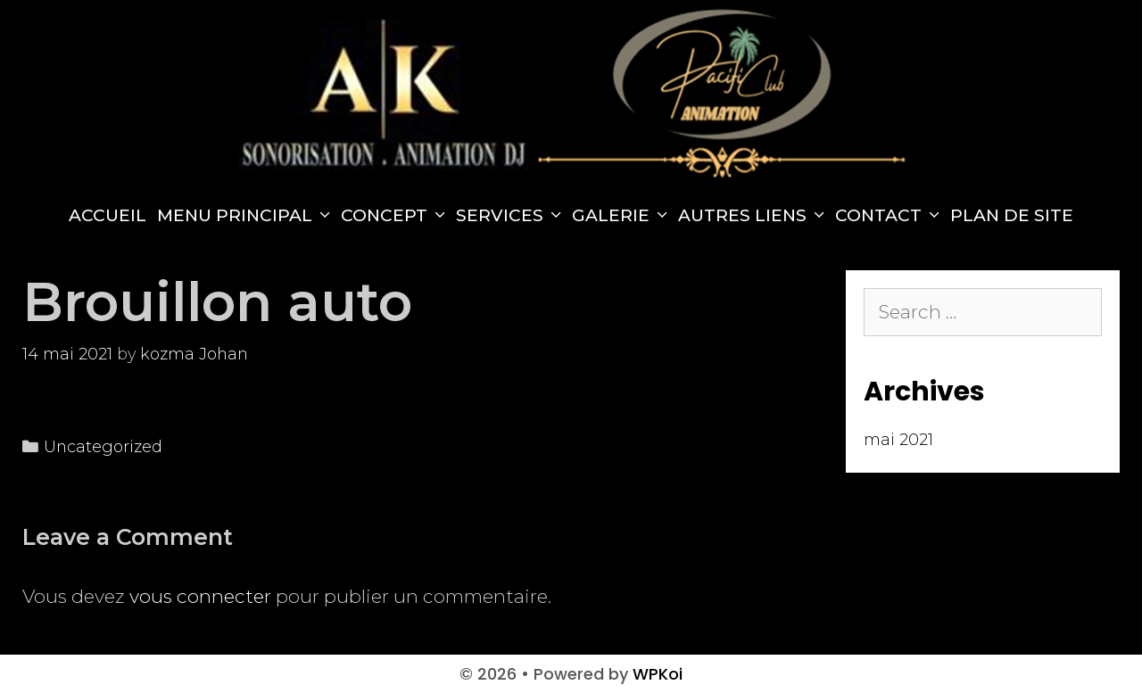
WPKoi (658, 674)
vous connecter (200, 596)
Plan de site (1011, 215)
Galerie (622, 216)
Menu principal (246, 216)
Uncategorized (103, 446)
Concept (396, 216)
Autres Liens (754, 216)
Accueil (107, 215)
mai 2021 (898, 440)
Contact (890, 216)
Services (511, 216)
